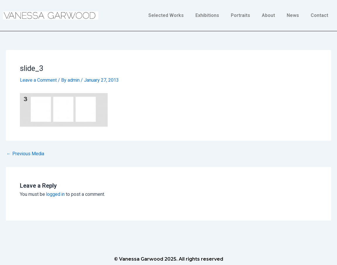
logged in (55, 194)
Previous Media (25, 153)
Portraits (240, 15)
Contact (319, 15)
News (293, 15)
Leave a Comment (38, 80)
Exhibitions (207, 15)
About (268, 15)
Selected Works (166, 15)
